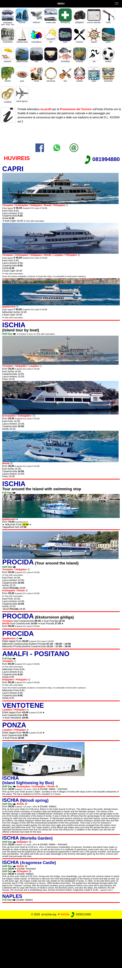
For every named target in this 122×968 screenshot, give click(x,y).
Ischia (65, 914)
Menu (61, 3)
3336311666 (80, 914)
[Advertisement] (61, 943)
